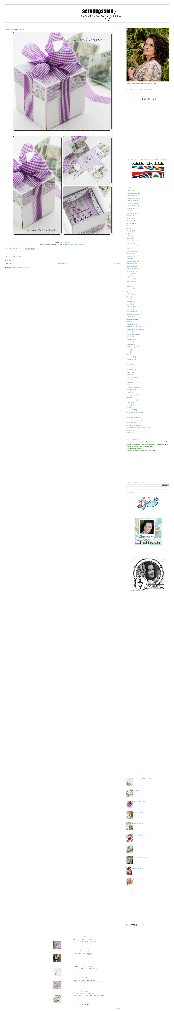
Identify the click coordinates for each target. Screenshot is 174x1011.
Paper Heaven (131, 319)
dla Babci (129, 218)
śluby (128, 374)
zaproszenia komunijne (133, 412)
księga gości (130, 281)
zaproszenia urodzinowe (133, 425)
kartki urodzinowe (132, 268)
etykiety (129, 236)
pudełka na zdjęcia (132, 347)
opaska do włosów (132, 314)
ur (127, 385)
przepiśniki (130, 339)
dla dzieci (129, 223)
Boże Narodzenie (131, 205)
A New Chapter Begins (88, 968)
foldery (129, 241)
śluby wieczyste (131, 377)
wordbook (129, 402)
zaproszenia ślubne (132, 422)
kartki (128, 258)
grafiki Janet (130, 251)
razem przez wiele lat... (139, 846)
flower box (130, 238)
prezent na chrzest (137, 823)
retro (128, 354)
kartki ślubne (130, 266)
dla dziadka (130, 221)
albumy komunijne (132, 195)
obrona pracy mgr (132, 311)
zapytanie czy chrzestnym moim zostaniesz (139, 427)
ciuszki (129, 210)
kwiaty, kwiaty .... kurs (138, 801)
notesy (128, 309)
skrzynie (129, 362)
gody (128, 248)
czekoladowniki (131, 213)
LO (127, 291)
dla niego (129, 231)
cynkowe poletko (84, 953)
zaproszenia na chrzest (133, 415)
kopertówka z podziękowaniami (141, 779)
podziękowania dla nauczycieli (135, 326)
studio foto (130, 369)
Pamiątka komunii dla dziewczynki (88, 982)
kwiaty (128, 286)
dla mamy (129, 228)
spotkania (129, 367)
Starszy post (116, 263)
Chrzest (129, 208)
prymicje (129, 337)
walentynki (130, 390)
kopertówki (130, 279)
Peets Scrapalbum (84, 966)
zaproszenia (130, 410)
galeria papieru (131, 246)
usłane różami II (79, 244)
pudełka (129, 344)
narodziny (129, 306)
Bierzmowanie (131, 203)
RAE (128, 349)
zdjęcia (129, 432)
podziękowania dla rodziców (135, 329)
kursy (128, 284)
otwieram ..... (136, 790)
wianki (128, 392)
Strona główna (62, 263)
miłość (88, 955)
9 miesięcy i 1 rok (137, 879)
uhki (128, 382)
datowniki (129, 215)
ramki (128, 352)
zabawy (129, 405)
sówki (128, 364)
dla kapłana (130, 226)
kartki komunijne (131, 261)
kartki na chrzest (131, 263)
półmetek (129, 332)
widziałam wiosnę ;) (138, 812)
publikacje (129, 342)
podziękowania (131, 324)
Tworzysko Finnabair (83, 993)
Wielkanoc (130, 397)
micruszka (129, 296)
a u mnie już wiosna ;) (138, 868)
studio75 (129, 372)
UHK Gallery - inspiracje (84, 939)
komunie (129, 276)
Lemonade (130, 289)
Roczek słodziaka (88, 941)
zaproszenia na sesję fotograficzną (136, 420)
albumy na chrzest (132, 198)
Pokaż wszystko (118, 1008)
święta (128, 379)
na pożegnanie (131, 301)
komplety (129, 274)
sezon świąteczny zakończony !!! (141, 857)
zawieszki (129, 430)
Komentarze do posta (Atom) (20, 267)
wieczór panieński (132, 395)
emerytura (129, 233)
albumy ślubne (131, 200)
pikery (128, 321)
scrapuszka (130, 359)
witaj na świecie (131, 400)
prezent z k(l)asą (131, 334)
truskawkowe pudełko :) (139, 835)
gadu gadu (129, 243)
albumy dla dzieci (132, 193)
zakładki (129, 407)
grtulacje (129, 253)
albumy (129, 190)
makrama (129, 294)
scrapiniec (129, 357)
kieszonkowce (131, 271)
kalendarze (130, 256)
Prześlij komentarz (10, 260)
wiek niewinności (68, 244)
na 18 (128, 299)
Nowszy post (8, 263)
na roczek (129, 304)
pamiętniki (130, 316)
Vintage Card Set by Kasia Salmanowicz (88, 995)
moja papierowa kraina (84, 980)
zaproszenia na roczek (133, 417)
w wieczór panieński (132, 387)
